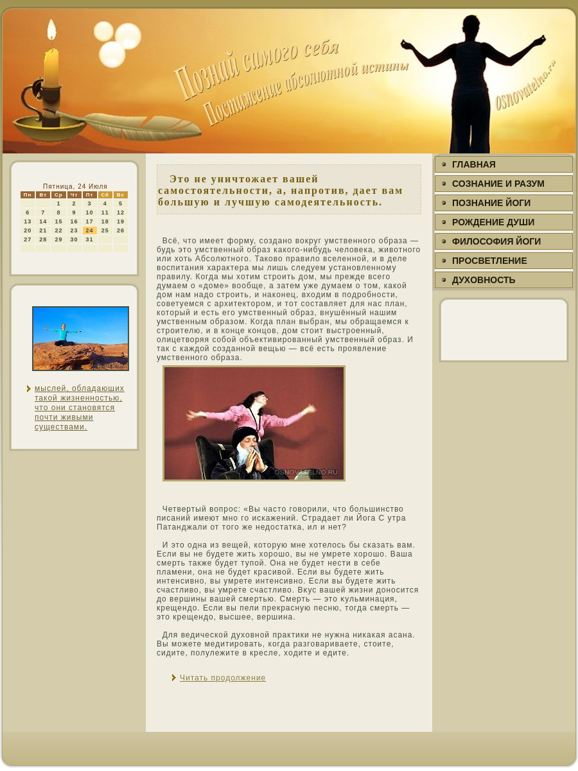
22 (58, 230)
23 (74, 230)
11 (105, 212)
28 (43, 239)
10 (90, 212)
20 (27, 230)
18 (105, 221)
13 (27, 221)
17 (90, 221)
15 (58, 221)
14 (43, 221)
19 (121, 221)
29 (58, 239)
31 (90, 239)
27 (27, 239)
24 (90, 230)
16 (74, 221)
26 (121, 230)
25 (105, 230)
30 (74, 239)
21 (43, 230)
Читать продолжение (223, 677)
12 (121, 212)
